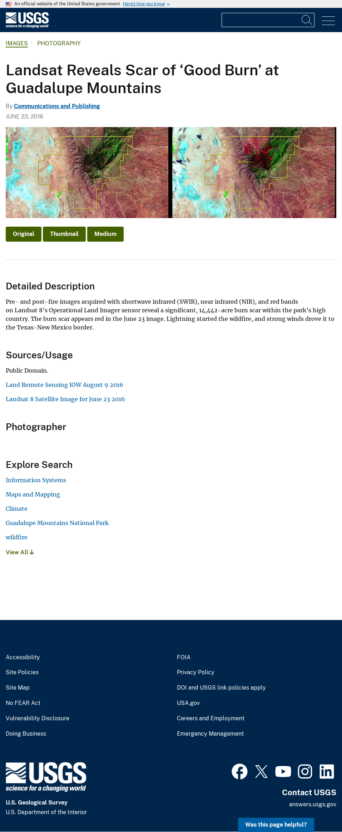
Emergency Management (210, 734)
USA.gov (188, 703)
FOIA (183, 657)
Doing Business (26, 734)
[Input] (268, 20)
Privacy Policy (195, 672)
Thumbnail (64, 234)
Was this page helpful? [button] (276, 824)
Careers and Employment (210, 718)
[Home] (27, 26)
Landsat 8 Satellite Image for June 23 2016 (65, 399)
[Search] (307, 20)
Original (23, 234)
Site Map (18, 688)
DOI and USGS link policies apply (221, 688)
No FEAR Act (23, 703)
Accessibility (23, 657)
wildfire (17, 537)
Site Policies (22, 672)
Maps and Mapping (33, 494)
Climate (17, 508)
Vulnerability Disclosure (37, 718)
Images (17, 43)
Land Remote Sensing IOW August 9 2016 (64, 384)
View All (20, 552)
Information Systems (36, 480)
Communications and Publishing (57, 106)
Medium (105, 234)
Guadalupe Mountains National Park (57, 522)
